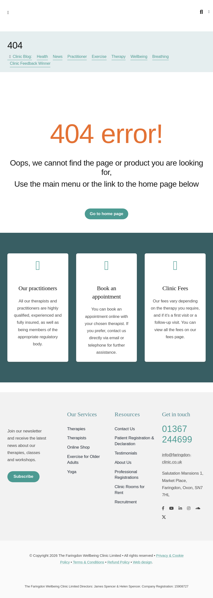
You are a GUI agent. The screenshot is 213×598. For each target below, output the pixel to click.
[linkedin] (180, 508)
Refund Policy (118, 562)
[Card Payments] (107, 575)
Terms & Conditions (88, 562)
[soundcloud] (197, 508)
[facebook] (163, 508)
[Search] (201, 12)
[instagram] (188, 508)
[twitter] (164, 517)
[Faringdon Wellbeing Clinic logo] (106, 7)
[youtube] (171, 508)
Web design (142, 562)
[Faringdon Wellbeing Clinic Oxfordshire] (27, 412)
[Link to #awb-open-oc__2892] (24, 12)
